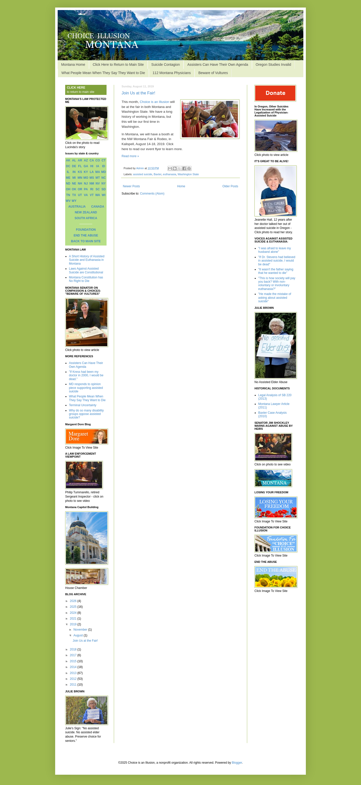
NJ (86, 183)
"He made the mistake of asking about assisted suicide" (274, 297)
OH (68, 189)
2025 (73, 607)
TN (68, 195)
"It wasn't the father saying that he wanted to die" (275, 271)
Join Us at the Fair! (138, 93)
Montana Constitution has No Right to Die (86, 279)
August (78, 635)
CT (104, 160)
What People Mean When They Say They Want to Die (103, 73)
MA (97, 172)
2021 (73, 618)
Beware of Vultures (213, 73)
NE (74, 183)
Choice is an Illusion (154, 102)
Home (181, 186)
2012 (73, 679)
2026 (73, 601)
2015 (73, 661)
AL (74, 160)
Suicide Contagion (165, 65)
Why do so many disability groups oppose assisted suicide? (86, 414)
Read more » (130, 156)
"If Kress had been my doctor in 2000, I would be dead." (86, 375)
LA (92, 172)
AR (80, 160)
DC (68, 166)
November (80, 629)
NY (104, 183)
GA (85, 166)
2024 (73, 613)
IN (73, 172)
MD (103, 172)
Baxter (157, 174)
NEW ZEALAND (86, 212)
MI (74, 177)
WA (97, 195)
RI (91, 189)
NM (91, 183)
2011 (73, 684)
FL (80, 166)
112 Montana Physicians (172, 73)
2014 (73, 667)
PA (86, 189)
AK (68, 160)
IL (68, 172)
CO (98, 160)
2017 (73, 655)
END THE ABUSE (86, 235)
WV (68, 201)
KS (80, 172)
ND (68, 183)
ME (68, 177)
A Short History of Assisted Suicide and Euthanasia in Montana (86, 260)
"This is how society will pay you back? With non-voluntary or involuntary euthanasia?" (276, 283)
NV (98, 183)
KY (86, 172)
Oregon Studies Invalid (273, 65)
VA (86, 195)
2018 (73, 649)
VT (92, 195)
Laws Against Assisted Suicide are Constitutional (86, 270)
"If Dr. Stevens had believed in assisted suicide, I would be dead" (276, 260)
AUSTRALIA (76, 206)
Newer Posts (131, 186)
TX (74, 195)
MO (85, 177)
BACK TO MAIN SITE (86, 241)
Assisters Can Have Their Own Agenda (217, 65)
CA (91, 160)
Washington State (188, 174)
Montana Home (73, 65)
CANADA (97, 206)
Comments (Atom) (152, 193)
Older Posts (230, 186)
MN (80, 177)
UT (80, 195)
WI (104, 195)
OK (74, 189)
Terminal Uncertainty (82, 405)
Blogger (237, 762)
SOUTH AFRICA (85, 218)
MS (91, 177)
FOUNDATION (86, 229)
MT (98, 177)
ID (103, 166)
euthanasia (169, 174)
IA (97, 166)
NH (80, 183)
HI (91, 166)
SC (98, 189)
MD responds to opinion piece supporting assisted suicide (86, 387)
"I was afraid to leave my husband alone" (274, 250)
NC (104, 177)
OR (80, 189)
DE (74, 166)
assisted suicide (142, 174)
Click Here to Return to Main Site (118, 65)
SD (104, 189)
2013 (73, 673)
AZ (86, 160)
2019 (73, 624)
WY (74, 201)
